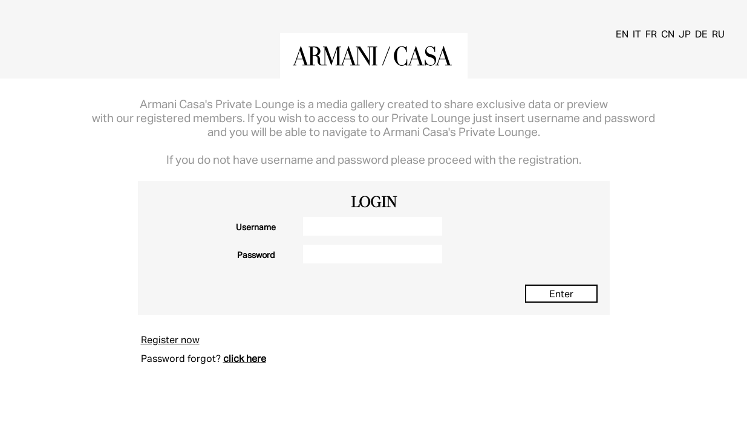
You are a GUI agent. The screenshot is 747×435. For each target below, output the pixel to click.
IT (637, 33)
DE (701, 33)
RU (718, 33)
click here (244, 358)
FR (651, 33)
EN (622, 33)
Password (256, 255)
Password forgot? (181, 358)
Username (256, 227)
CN (667, 33)
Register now (170, 339)
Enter (561, 293)
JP (685, 33)
